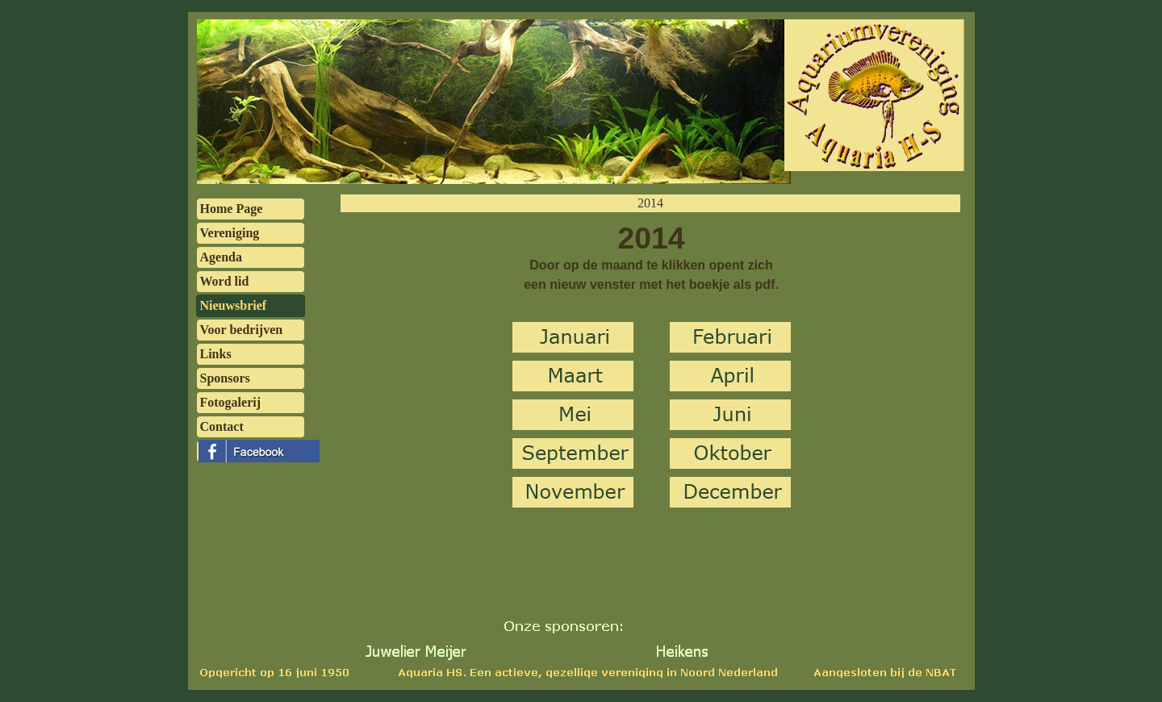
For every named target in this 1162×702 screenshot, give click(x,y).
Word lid (224, 281)
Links (216, 354)
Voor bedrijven (241, 329)
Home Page (231, 208)
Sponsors (225, 378)
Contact (222, 426)
